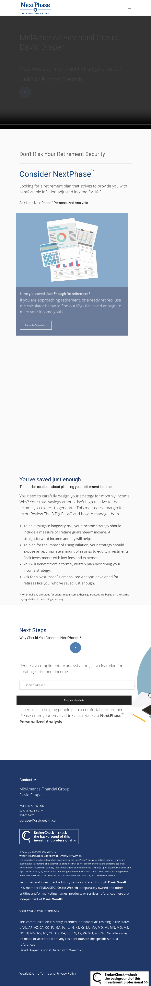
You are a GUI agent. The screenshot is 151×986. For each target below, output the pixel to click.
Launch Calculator (31, 325)
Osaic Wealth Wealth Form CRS (39, 911)
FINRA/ (44, 888)
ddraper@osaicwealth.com (39, 820)
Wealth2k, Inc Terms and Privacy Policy (47, 973)
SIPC (52, 888)
